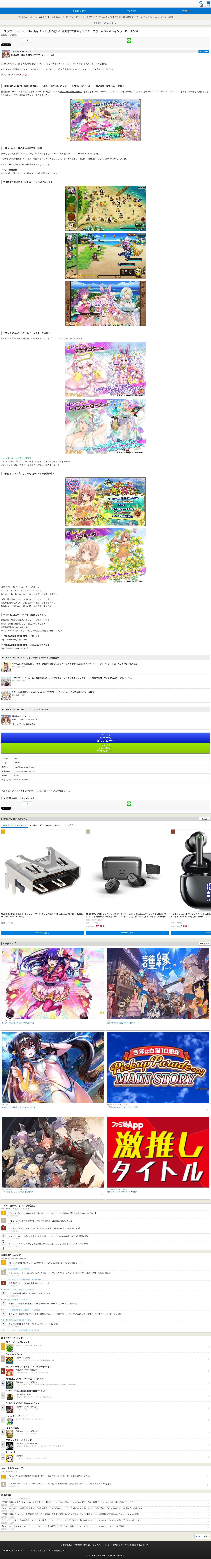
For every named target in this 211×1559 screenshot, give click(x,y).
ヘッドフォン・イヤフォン (14, 825)
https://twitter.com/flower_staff (14, 648)
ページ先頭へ (203, 1536)
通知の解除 (117, 1545)
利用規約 (78, 1545)
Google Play (105, 748)
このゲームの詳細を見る (25, 724)
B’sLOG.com (142, 1545)
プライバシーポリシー (102, 1545)
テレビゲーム (70, 825)
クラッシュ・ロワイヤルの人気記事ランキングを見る (21, 1330)
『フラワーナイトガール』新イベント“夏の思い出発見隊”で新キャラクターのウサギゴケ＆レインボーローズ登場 (129, 17)
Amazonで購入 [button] (42, 933)
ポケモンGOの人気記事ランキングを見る (17, 1320)
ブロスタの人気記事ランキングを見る (16, 1299)
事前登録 (97, 23)
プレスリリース (76, 17)
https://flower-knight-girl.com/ (14, 639)
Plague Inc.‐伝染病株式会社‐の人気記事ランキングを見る (21, 1310)
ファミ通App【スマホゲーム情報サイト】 (34, 17)
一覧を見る (204, 819)
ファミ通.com (130, 1545)
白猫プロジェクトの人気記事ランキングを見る (19, 1289)
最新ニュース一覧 (61, 17)
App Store (105, 738)
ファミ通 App (10, 4)
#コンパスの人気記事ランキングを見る (16, 1269)
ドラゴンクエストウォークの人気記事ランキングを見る (22, 1279)
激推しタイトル (110, 23)
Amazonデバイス (53, 825)
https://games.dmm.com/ (70, 91)
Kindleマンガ (36, 825)
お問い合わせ (67, 1545)
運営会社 (87, 1545)
